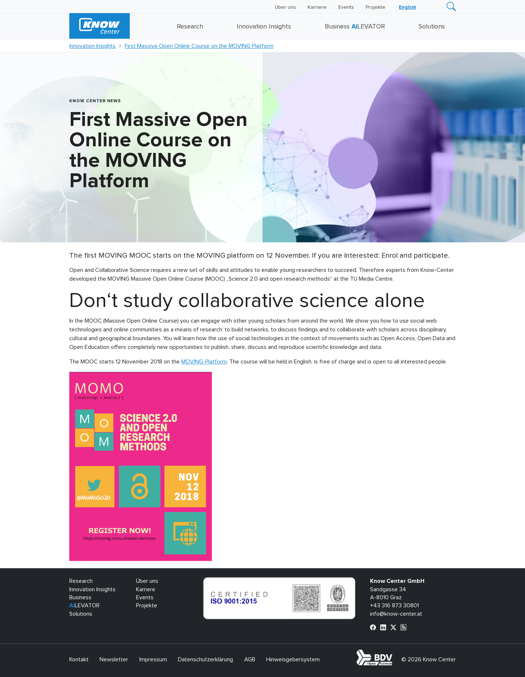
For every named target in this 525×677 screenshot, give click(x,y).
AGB (249, 659)
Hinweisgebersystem (293, 659)
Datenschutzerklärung (205, 659)
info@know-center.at (396, 614)
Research (190, 26)
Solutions (432, 26)
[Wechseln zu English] (407, 7)
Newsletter (114, 659)
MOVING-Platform (204, 362)
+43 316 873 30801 (394, 605)
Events (346, 7)
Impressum (153, 659)
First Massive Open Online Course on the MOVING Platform (199, 46)
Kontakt (79, 659)
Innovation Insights (264, 26)
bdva (394, 654)
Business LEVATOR (355, 26)
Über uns (285, 7)
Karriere (317, 7)
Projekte (375, 7)
